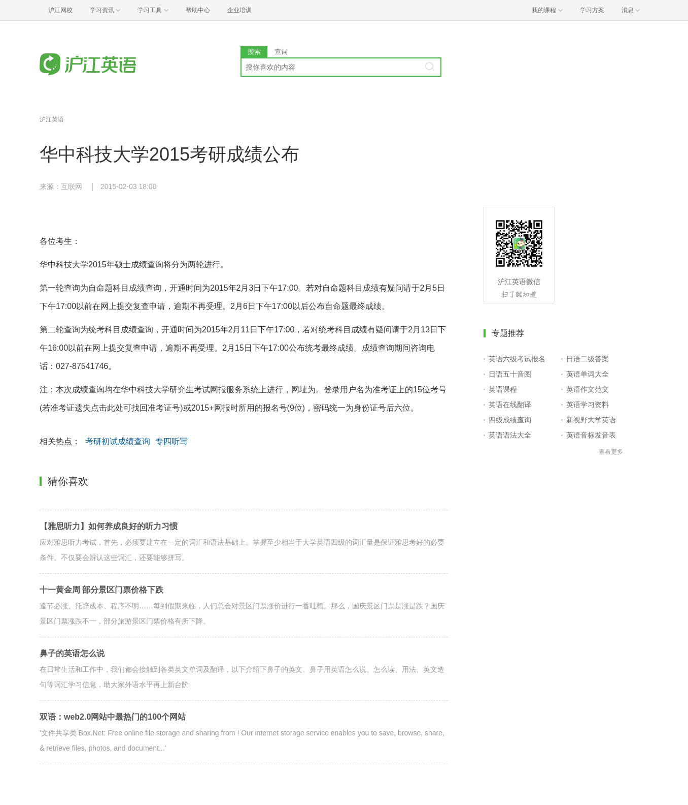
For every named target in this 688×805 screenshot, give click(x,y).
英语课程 (503, 389)
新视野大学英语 (591, 420)
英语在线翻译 (510, 404)
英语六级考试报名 (517, 359)
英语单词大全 (587, 374)
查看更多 (611, 451)
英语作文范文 (587, 389)
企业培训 (239, 10)
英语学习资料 (587, 404)
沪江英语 (52, 119)
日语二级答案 (587, 359)
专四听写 (171, 441)
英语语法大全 (510, 435)
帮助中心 (198, 10)
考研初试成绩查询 (117, 441)
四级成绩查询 (510, 420)
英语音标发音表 (591, 435)
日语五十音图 (510, 374)
